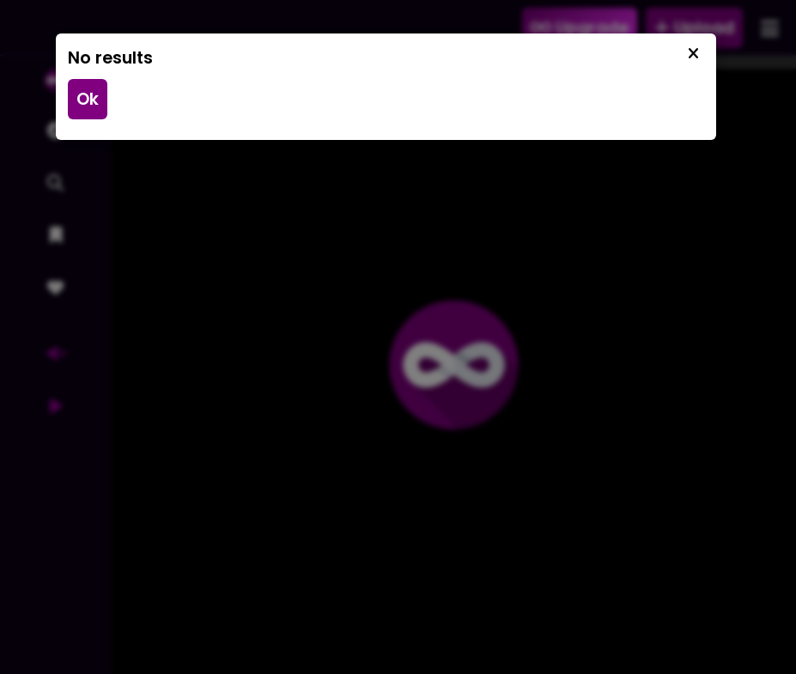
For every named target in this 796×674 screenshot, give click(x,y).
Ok (87, 99)
